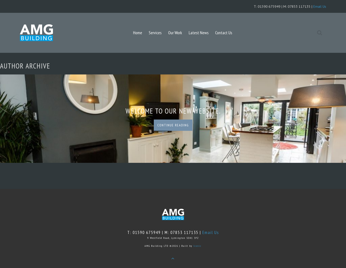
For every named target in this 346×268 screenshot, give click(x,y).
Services (155, 33)
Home (137, 33)
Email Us (319, 6)
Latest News (199, 33)
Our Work (175, 33)
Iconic (197, 245)
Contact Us (223, 33)
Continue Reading (173, 125)
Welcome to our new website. (173, 111)
